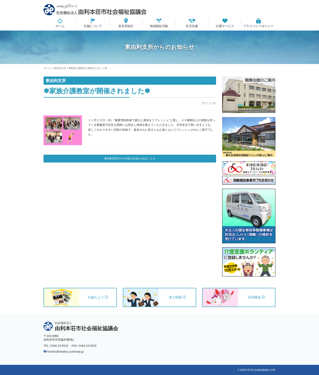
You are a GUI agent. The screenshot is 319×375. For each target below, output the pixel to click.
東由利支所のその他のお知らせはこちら (129, 158)
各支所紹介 (126, 26)
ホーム (60, 26)
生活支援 (192, 26)
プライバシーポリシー (258, 26)
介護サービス (225, 26)
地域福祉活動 (159, 26)
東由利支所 (60, 68)
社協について (93, 26)
